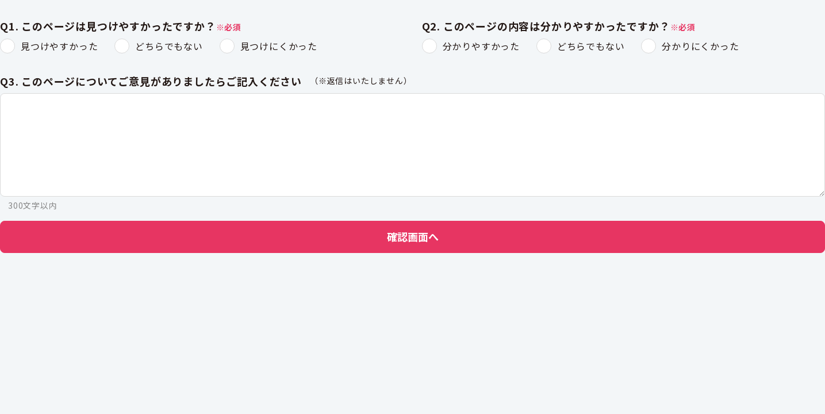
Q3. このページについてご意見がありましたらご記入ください (151, 81)
